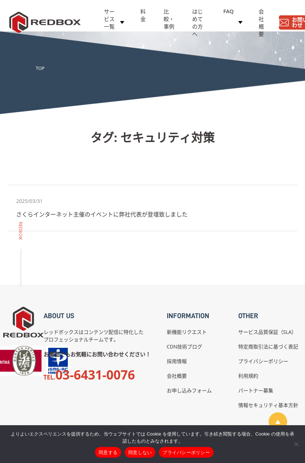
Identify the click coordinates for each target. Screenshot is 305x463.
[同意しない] (296, 444)
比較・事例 (169, 20)
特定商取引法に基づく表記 (268, 346)
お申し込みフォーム (189, 390)
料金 (143, 16)
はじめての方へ (197, 24)
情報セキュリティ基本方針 (268, 405)
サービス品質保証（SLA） (267, 332)
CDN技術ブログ (184, 346)
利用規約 (248, 375)
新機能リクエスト (187, 332)
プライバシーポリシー (263, 361)
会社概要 (261, 24)
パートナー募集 (255, 390)
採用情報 (177, 361)
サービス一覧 (109, 20)
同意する (108, 452)
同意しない (140, 452)
